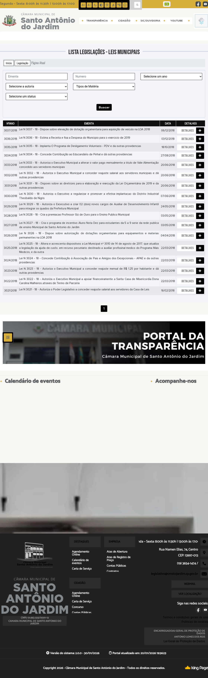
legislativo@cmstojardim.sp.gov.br (174, 574)
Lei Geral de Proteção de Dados (184, 641)
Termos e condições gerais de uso (185, 617)
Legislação (22, 63)
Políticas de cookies (195, 622)
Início (9, 63)
